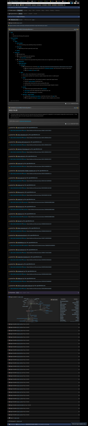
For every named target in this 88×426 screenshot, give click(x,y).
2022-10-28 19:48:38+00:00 (16, 223)
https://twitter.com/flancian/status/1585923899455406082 (39, 288)
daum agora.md (21, 177)
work (12, 32)
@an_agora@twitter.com (32, 127)
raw (75, 29)
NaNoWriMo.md (21, 242)
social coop (17, 52)
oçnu (33, 19)
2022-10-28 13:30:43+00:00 (16, 267)
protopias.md (20, 271)
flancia (14, 39)
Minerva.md (20, 192)
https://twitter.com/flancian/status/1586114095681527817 (39, 137)
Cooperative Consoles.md (23, 257)
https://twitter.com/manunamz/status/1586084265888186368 (41, 202)
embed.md (19, 199)
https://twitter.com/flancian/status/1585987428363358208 (39, 267)
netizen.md (19, 185)
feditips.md (20, 278)
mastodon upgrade (49, 68)
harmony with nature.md (23, 142)
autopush (45, 88)
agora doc (25, 94)
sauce (35, 70)
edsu (39, 66)
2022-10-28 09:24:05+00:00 (16, 281)
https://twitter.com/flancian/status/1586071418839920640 (39, 238)
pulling (24, 77)
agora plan (62, 305)
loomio (18, 50)
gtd (53, 96)
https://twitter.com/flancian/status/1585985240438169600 (39, 274)
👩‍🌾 (9, 29)
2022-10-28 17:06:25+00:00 (16, 252)
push (12, 38)
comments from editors (36, 96)
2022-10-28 (16, 418)
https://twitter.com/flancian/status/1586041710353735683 (39, 252)
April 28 (20, 19)
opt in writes (27, 90)
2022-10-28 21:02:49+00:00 (16, 180)
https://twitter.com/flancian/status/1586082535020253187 (39, 223)
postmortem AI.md (21, 235)
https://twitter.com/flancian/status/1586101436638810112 (39, 166)
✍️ (77, 29)
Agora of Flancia (21, 424)
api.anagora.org (33, 92)
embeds (62, 317)
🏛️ (16, 424)
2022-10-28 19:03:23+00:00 (16, 130)
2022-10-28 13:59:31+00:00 (16, 259)
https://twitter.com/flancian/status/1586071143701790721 (39, 130)
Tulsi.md (19, 221)
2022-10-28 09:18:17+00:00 (16, 288)
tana (21, 46)
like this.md (20, 206)
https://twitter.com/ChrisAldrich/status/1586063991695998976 (42, 245)
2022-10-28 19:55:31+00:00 (16, 202)
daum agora (63, 314)
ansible (30, 70)
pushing (24, 87)
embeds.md (20, 213)
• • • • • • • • (34, 10)
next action (23, 57)
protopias (16, 38)
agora (16, 41)
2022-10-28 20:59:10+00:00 (16, 187)
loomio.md (19, 163)
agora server (63, 307)
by (43, 127)
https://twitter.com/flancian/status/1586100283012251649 (39, 187)
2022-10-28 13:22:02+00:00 (16, 274)
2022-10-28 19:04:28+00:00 (16, 238)
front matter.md (21, 249)
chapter (39, 98)
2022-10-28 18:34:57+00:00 (16, 245)
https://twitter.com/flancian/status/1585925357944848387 (39, 281)
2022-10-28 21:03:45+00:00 (16, 166)
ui (25, 74)
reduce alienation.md (22, 134)
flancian (24, 130)
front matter (63, 320)
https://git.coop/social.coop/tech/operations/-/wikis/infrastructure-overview (56, 66)
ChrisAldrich (25, 245)
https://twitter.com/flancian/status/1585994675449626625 (39, 259)
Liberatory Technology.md (23, 149)
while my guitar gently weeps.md (24, 285)
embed (61, 315)
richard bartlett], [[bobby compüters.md (26, 170)
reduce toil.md (20, 156)
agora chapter (20, 43)
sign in (26, 92)
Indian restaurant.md (22, 228)
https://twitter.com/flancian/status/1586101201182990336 (39, 180)
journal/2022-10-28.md (21, 29)
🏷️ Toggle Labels (54, 299)
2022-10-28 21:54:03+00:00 (16, 137)
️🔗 (76, 29)
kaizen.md (19, 264)
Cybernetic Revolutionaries (25, 121)
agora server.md (21, 127)
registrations (21, 61)
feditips (61, 318)
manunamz (25, 202)
